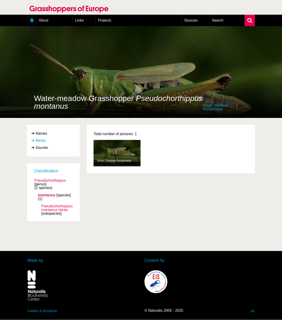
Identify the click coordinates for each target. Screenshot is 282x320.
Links (79, 20)
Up (253, 311)
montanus (46, 195)
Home (31, 20)
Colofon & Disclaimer (43, 311)
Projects (104, 20)
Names (41, 133)
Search (218, 20)
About (43, 20)
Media (41, 140)
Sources (191, 20)
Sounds (42, 148)
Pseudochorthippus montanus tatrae (57, 208)
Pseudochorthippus (50, 180)
